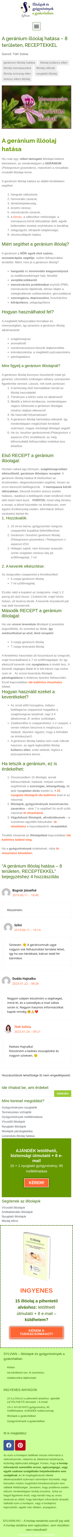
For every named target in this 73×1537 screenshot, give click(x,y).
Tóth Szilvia (22, 1027)
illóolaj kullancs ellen (53, 62)
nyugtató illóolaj (46, 73)
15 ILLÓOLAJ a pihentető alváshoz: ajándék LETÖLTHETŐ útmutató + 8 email (33, 1400)
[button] (36, 26)
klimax (17, 217)
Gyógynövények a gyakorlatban (26, 1420)
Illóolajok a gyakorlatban (21, 1415)
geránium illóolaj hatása (19, 62)
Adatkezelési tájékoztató (21, 1377)
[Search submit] (62, 1093)
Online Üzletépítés (44, 1534)
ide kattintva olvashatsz (45, 682)
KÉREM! (36, 1182)
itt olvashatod (33, 813)
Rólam (11, 1366)
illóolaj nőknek (45, 68)
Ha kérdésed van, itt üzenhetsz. (26, 1372)
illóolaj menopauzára (17, 68)
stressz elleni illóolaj (17, 79)
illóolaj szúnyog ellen (17, 73)
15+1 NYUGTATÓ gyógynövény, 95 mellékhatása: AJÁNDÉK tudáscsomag (30, 1408)
